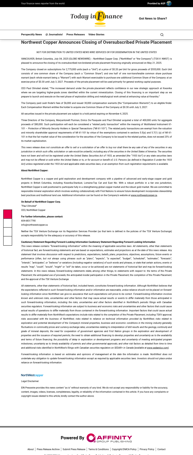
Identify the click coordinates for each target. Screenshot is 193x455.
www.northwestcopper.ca (144, 195)
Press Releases (75, 34)
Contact (161, 449)
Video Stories (96, 34)
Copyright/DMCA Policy (124, 449)
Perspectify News (31, 34)
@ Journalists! (54, 34)
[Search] (162, 34)
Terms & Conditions (98, 449)
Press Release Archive (48, 449)
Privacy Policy (147, 449)
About (30, 449)
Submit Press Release (74, 449)
